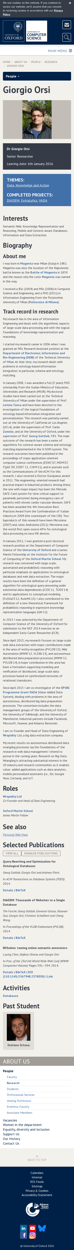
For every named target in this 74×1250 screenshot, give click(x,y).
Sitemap (37, 1186)
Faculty (12, 1077)
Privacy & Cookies (37, 1191)
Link (50, 976)
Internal (37, 1177)
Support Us (11, 1134)
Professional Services (21, 1095)
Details (8, 890)
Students (13, 1089)
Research (51, 62)
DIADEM (13, 200)
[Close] (70, 3)
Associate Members (19, 1113)
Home (7, 62)
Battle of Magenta (43, 272)
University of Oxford (36, 550)
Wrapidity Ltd (12, 796)
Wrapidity (9, 735)
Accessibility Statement (37, 1195)
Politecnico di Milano (43, 302)
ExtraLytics (29, 200)
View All (12, 853)
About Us (20, 62)
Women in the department (22, 1124)
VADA (43, 200)
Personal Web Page (15, 835)
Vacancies (10, 1120)
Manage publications (41, 853)
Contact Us (11, 1143)
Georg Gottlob (39, 436)
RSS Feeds (37, 1182)
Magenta (26, 263)
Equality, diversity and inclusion (26, 1129)
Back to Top (37, 1158)
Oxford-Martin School (46, 559)
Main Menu (60, 50)
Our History (11, 1138)
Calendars (37, 1173)
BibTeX (21, 890)
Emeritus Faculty (18, 1107)
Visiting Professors (19, 1101)
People (36, 62)
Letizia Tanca (12, 405)
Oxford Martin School (18, 811)
